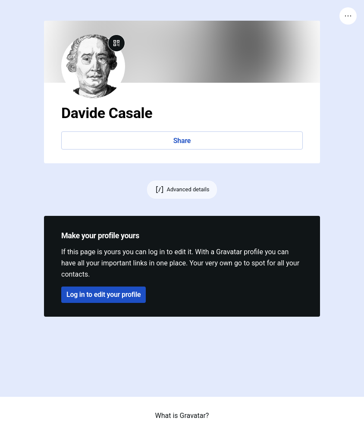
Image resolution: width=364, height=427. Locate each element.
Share (182, 141)
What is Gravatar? (182, 415)
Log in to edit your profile (103, 294)
